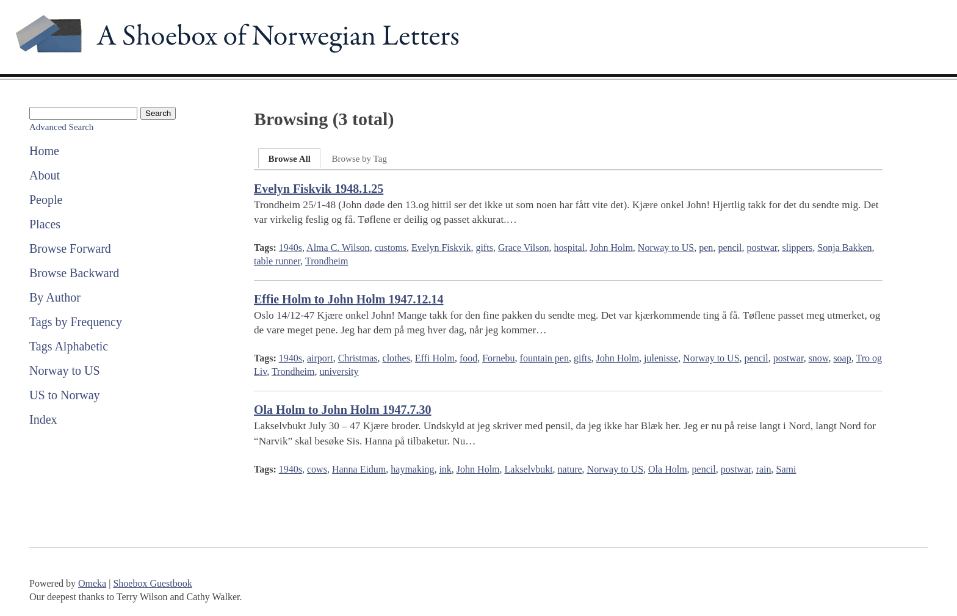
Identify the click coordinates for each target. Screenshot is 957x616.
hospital (569, 247)
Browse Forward (70, 248)
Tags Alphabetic (68, 346)
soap (842, 358)
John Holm (611, 247)
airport (320, 358)
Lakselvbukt (529, 469)
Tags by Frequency (75, 322)
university (338, 371)
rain (763, 469)
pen (706, 247)
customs (390, 247)
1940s (290, 247)
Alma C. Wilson (338, 247)
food (468, 358)
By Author (55, 297)
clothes (396, 358)
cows (317, 469)
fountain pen (544, 358)
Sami (786, 469)
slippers (797, 247)
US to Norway (64, 395)
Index (43, 419)
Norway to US (64, 370)
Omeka (92, 583)
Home (44, 151)
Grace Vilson (523, 247)
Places (44, 224)
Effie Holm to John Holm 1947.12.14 (349, 299)
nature (570, 469)
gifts (484, 247)
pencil (730, 247)
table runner (277, 261)
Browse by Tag (359, 159)
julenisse (661, 358)
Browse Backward (74, 273)
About (44, 175)
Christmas (358, 358)
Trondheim (326, 261)
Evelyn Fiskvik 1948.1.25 (318, 188)
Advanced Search (61, 127)
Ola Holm (667, 469)
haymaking (412, 469)
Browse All (289, 159)
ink (445, 469)
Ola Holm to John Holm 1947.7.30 (343, 409)
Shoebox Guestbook (152, 583)
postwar (761, 247)
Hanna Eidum (359, 469)
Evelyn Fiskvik (441, 247)
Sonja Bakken (844, 247)
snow (819, 358)
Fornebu (498, 358)
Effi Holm (435, 358)
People (45, 200)
